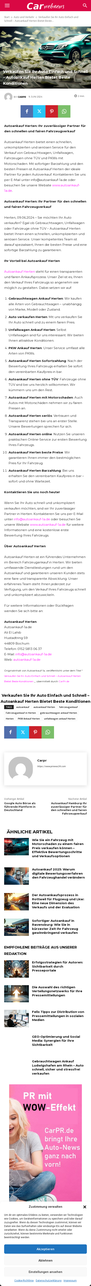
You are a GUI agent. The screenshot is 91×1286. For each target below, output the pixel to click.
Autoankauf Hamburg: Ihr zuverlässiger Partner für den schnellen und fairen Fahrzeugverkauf (69, 808)
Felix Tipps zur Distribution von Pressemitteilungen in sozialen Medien (58, 1016)
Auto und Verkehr (24, 17)
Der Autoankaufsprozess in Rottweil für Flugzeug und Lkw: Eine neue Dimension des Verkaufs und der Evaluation (58, 901)
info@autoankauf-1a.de (32, 519)
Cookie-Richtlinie (24, 1280)
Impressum (70, 1280)
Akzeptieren (45, 1249)
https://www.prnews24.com (51, 766)
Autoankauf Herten (19, 272)
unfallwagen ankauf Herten (59, 718)
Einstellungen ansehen (45, 1272)
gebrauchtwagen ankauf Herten (58, 712)
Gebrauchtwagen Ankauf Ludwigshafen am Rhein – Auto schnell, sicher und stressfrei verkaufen (58, 1067)
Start (7, 17)
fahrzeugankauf (68, 707)
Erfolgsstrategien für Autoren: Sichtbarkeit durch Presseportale (57, 966)
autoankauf (22, 707)
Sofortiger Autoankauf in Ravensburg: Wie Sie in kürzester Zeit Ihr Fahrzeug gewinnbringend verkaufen (55, 927)
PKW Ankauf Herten (29, 718)
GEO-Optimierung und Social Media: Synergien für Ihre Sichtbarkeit (56, 1041)
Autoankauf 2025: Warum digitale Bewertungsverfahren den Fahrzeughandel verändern (58, 873)
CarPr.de (64, 681)
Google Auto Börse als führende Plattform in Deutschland (20, 807)
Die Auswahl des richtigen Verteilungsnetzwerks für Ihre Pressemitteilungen (57, 991)
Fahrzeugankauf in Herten (21, 712)
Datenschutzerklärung (48, 1280)
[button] (85, 1207)
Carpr (22, 96)
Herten (10, 718)
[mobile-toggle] (7, 5)
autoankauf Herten (44, 707)
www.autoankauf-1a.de (48, 525)
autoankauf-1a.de (27, 660)
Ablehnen (45, 1260)
